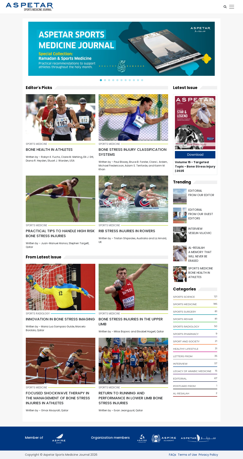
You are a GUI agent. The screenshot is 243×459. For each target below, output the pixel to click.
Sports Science (184, 296)
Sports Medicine (185, 304)
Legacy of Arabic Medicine (192, 371)
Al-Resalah (181, 393)
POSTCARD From (184, 386)
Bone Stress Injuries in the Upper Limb (131, 321)
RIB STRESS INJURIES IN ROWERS (127, 230)
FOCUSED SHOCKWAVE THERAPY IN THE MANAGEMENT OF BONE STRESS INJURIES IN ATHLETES (58, 397)
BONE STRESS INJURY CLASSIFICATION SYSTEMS (132, 152)
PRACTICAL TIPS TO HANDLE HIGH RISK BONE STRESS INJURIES (60, 233)
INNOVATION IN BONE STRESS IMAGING (60, 319)
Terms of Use (187, 455)
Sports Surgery (184, 311)
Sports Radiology (186, 326)
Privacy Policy (208, 455)
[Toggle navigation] (231, 7)
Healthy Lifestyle (185, 348)
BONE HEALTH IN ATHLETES (49, 149)
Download (195, 154)
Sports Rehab (183, 319)
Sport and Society (186, 341)
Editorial (180, 378)
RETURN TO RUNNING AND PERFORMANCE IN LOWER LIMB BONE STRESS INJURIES (131, 397)
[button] (225, 6)
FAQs (172, 455)
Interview (180, 363)
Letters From (182, 356)
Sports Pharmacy (185, 333)
